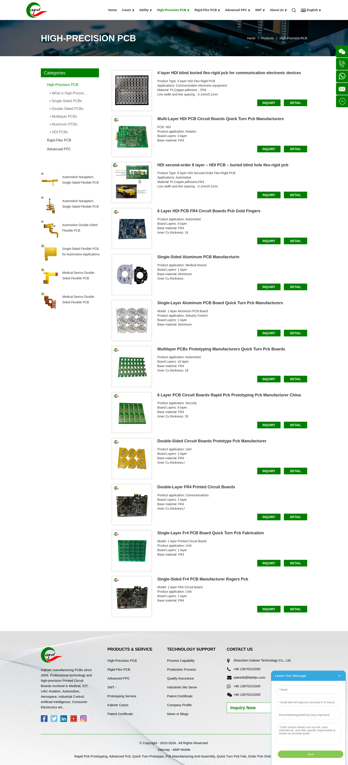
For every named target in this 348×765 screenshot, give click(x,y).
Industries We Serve (182, 687)
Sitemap (164, 749)
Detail (295, 103)
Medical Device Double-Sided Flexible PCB (78, 275)
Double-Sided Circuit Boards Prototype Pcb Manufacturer (211, 441)
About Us (278, 10)
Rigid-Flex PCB (207, 10)
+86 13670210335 (246, 669)
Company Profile (179, 705)
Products (267, 38)
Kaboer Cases (118, 705)
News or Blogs (178, 714)
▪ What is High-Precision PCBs (69, 93)
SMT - (112, 687)
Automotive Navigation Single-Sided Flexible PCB (80, 179)
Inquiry (269, 103)
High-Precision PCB (173, 10)
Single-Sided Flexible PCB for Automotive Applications (81, 251)
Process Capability (181, 660)
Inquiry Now (243, 707)
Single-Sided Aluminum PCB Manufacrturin (198, 257)
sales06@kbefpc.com (249, 677)
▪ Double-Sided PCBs (66, 109)
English (311, 10)
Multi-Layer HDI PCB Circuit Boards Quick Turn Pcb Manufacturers (220, 119)
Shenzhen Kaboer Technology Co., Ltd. (262, 660)
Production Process (181, 669)
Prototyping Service (121, 696)
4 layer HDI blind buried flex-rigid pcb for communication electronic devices (229, 73)
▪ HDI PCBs (58, 132)
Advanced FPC (237, 10)
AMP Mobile (181, 749)
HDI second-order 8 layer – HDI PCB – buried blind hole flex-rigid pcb (222, 165)
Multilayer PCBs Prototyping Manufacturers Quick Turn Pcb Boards (221, 349)
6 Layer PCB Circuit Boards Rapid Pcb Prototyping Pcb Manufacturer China (229, 395)
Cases (128, 10)
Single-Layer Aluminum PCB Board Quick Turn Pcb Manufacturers (220, 303)
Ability (145, 10)
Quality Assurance (180, 678)
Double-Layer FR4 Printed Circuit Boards (196, 487)
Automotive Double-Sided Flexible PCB (80, 227)
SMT (260, 10)
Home (112, 10)
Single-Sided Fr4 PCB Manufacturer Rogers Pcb (202, 579)
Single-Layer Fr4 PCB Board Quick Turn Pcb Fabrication (210, 533)
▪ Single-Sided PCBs (65, 101)
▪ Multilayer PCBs (63, 116)
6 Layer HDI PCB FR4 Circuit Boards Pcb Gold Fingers (208, 211)
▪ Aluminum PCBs (63, 124)
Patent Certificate (120, 714)
